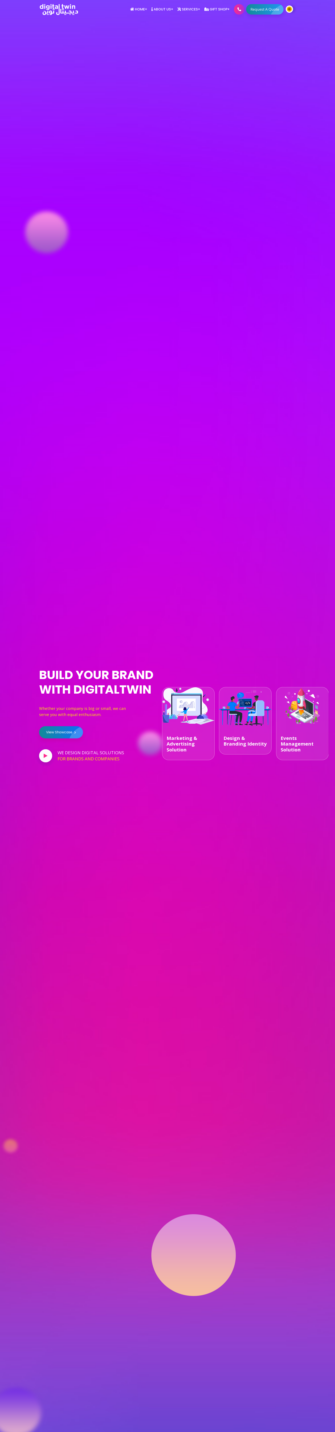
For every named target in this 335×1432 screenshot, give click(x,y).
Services (187, 9)
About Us (161, 9)
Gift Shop (215, 9)
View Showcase (64, 732)
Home (137, 9)
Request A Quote (267, 9)
